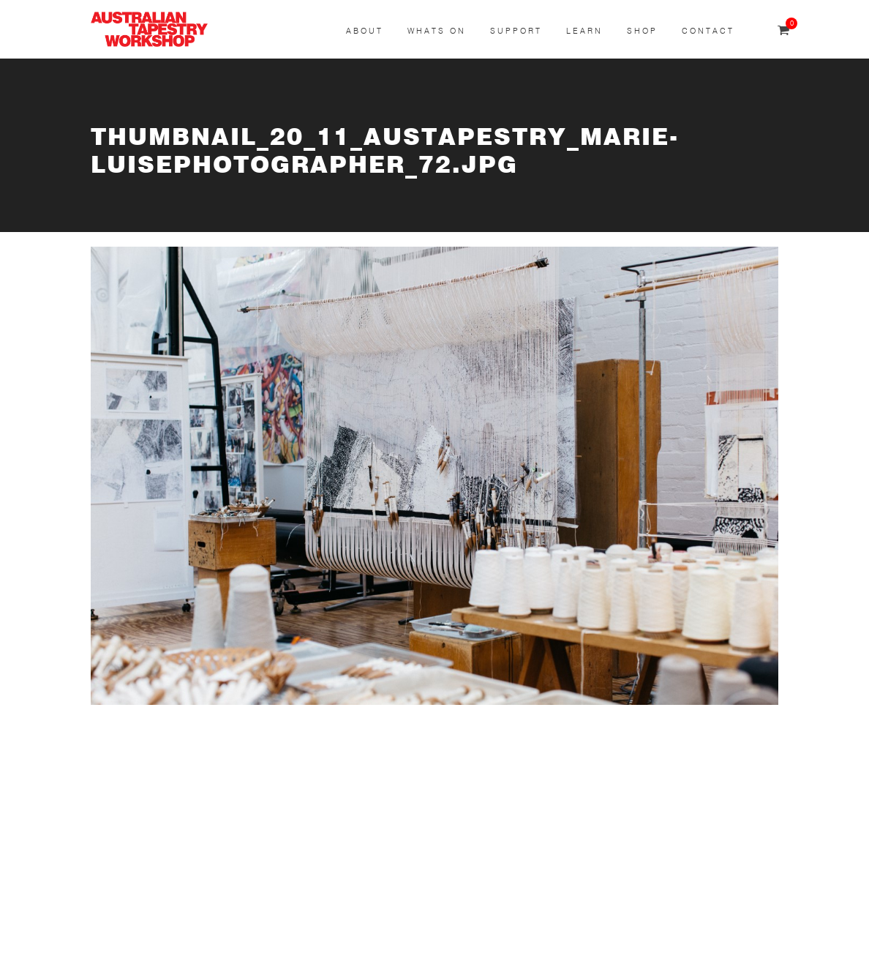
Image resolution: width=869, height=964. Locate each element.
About (364, 31)
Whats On (436, 31)
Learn (584, 31)
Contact (708, 31)
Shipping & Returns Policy (369, 939)
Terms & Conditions (144, 939)
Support (516, 31)
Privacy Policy (248, 939)
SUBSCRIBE (124, 769)
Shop (642, 31)
